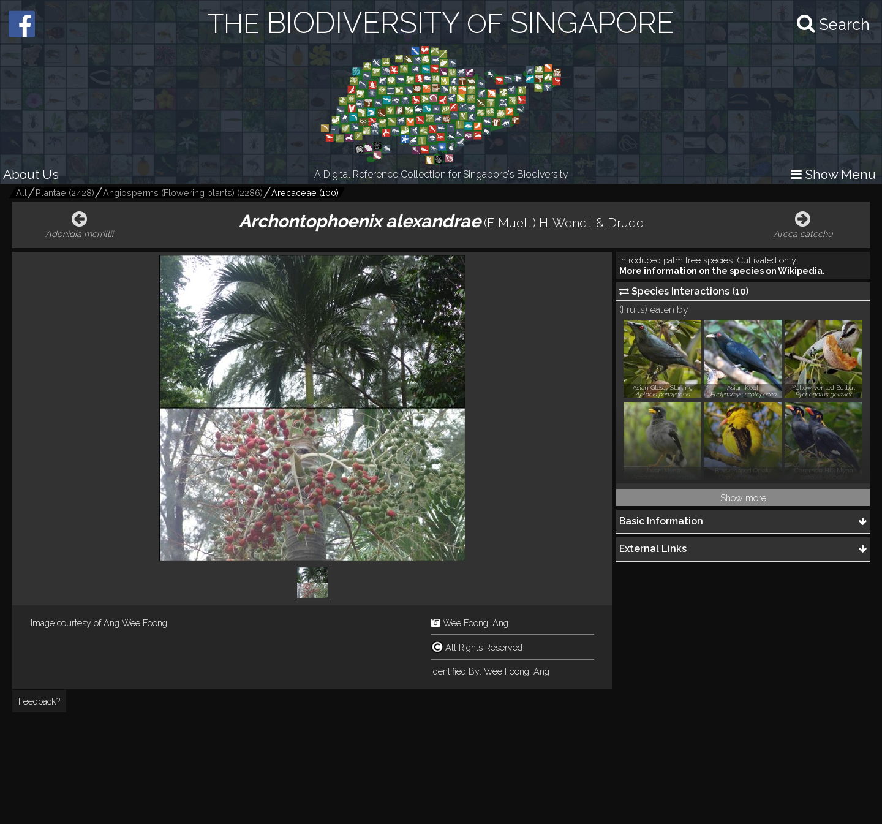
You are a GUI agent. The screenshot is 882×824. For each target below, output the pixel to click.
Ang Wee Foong (135, 623)
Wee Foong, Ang (475, 623)
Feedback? (39, 701)
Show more (743, 498)
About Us (31, 174)
